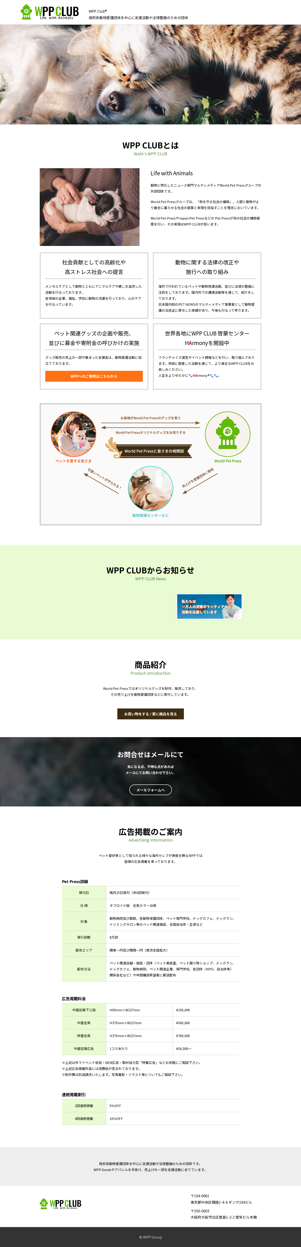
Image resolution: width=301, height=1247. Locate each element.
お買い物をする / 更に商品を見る (150, 713)
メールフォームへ (150, 789)
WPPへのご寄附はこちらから (94, 376)
